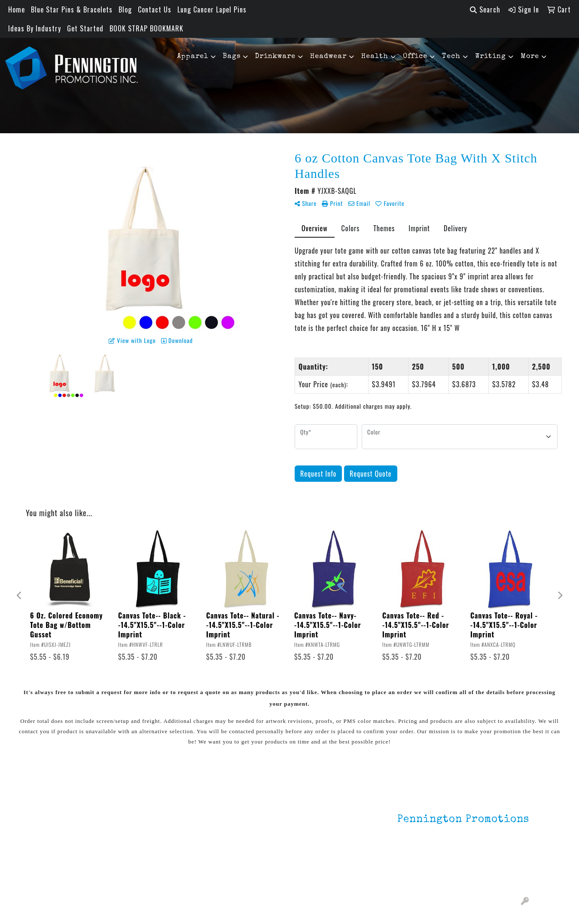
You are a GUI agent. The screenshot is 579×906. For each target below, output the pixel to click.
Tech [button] (451, 56)
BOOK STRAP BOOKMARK (146, 28)
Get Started (85, 28)
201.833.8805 (508, 866)
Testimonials (69, 841)
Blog (125, 9)
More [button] (530, 56)
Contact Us (154, 9)
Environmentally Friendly (155, 822)
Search (485, 9)
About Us (63, 817)
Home (16, 9)
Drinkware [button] (275, 56)
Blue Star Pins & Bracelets (72, 9)
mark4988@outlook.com (491, 877)
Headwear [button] (328, 56)
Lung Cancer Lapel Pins (212, 9)
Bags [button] (232, 56)
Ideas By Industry (34, 28)
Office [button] (415, 56)
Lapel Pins (146, 805)
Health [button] (374, 56)
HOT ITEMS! (148, 839)
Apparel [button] (192, 56)
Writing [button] (490, 56)
